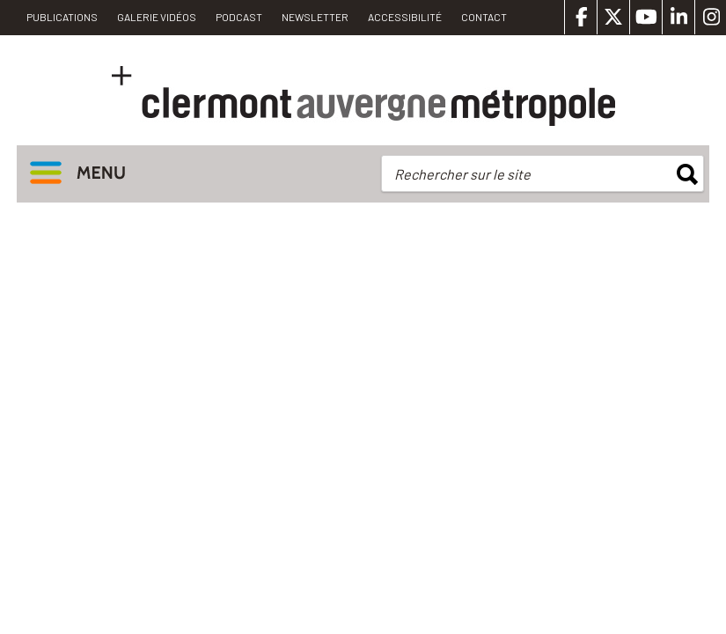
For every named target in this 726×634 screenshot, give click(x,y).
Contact (484, 17)
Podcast (239, 17)
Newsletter (315, 17)
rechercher (687, 174)
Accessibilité (405, 17)
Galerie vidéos (156, 17)
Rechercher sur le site (462, 174)
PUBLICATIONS (62, 17)
